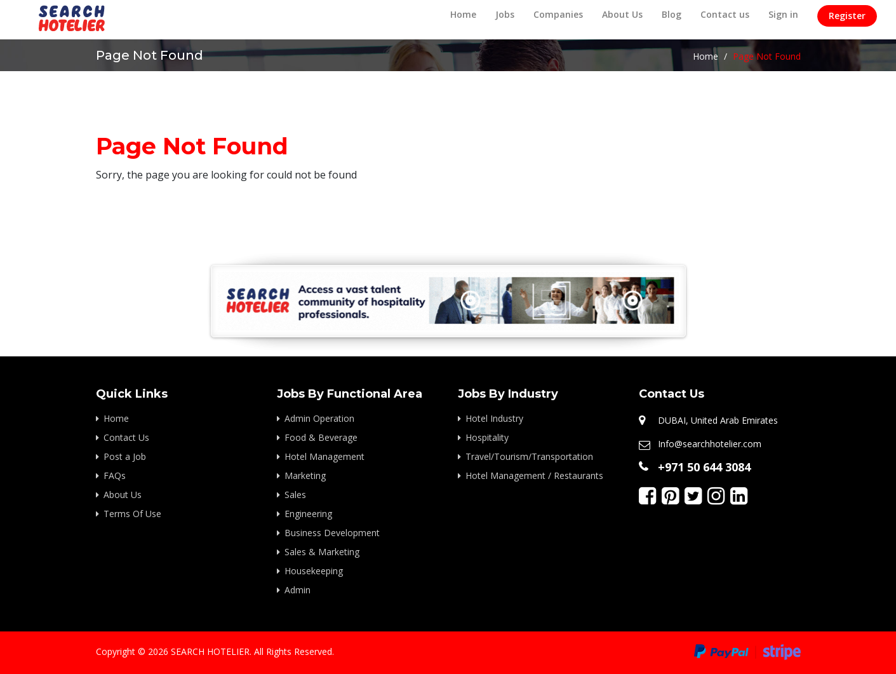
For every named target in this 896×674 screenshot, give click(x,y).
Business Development (332, 533)
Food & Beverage (321, 437)
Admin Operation (319, 418)
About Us (622, 14)
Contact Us (126, 437)
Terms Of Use (132, 514)
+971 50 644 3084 (704, 467)
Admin (297, 590)
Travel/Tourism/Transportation (529, 456)
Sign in (783, 14)
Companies (558, 14)
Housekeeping (313, 571)
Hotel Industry (494, 418)
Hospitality (487, 437)
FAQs (115, 475)
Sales (295, 495)
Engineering (308, 514)
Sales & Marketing (321, 552)
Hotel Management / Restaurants (534, 475)
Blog (671, 14)
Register (847, 16)
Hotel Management (324, 456)
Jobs (504, 14)
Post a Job (125, 456)
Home (463, 14)
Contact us (724, 14)
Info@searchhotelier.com (709, 444)
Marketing (305, 475)
